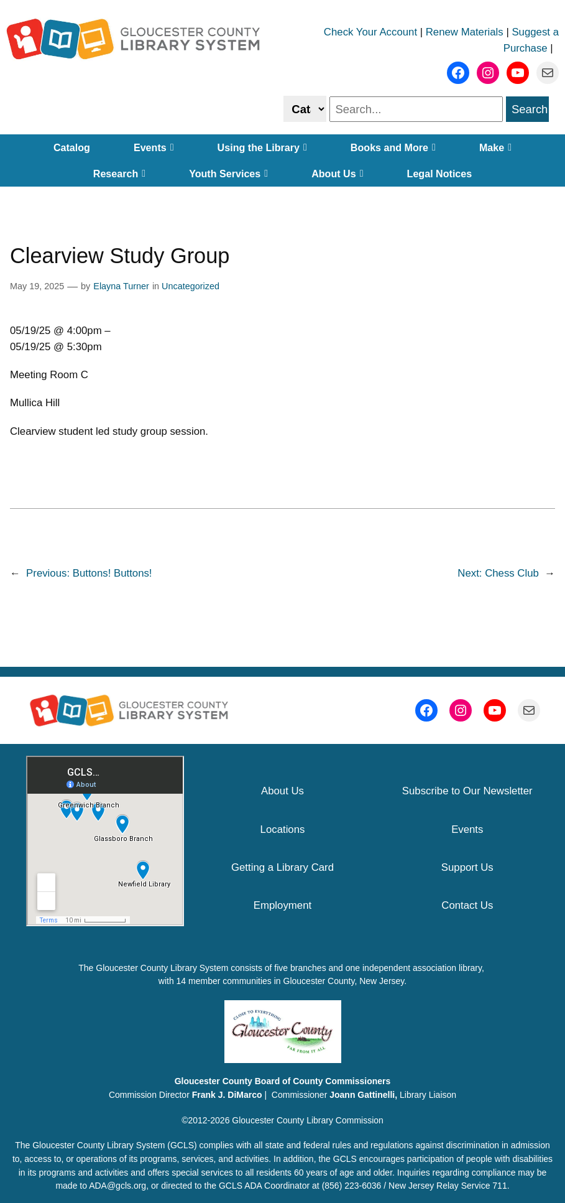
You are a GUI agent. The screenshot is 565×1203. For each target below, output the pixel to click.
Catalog (71, 147)
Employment (282, 905)
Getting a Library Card (282, 867)
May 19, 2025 (37, 286)
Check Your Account (370, 32)
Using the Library (262, 147)
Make (495, 147)
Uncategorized (190, 286)
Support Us (467, 867)
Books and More (393, 147)
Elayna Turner (121, 286)
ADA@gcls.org (117, 1186)
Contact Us (467, 905)
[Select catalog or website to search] (304, 108)
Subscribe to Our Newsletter (467, 791)
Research (119, 173)
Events (154, 147)
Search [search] (530, 109)
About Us (337, 173)
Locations (282, 829)
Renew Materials (464, 32)
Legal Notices (439, 173)
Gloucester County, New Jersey (344, 981)
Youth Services (228, 173)
